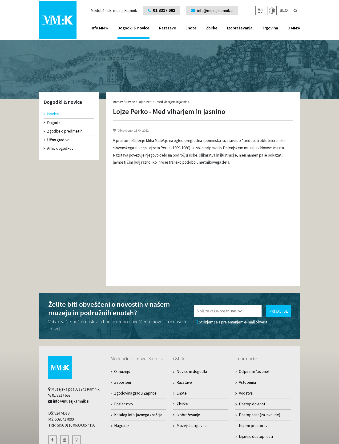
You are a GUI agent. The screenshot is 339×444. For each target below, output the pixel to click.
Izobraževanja (239, 28)
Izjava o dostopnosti (256, 436)
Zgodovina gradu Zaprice (135, 393)
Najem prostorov (253, 425)
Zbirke (212, 28)
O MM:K (293, 28)
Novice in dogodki (192, 371)
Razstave (167, 28)
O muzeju (122, 371)
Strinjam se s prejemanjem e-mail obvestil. (232, 322)
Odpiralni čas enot (254, 371)
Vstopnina (247, 382)
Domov (118, 102)
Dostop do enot (252, 404)
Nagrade (121, 425)
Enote (191, 28)
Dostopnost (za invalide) (259, 414)
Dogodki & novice (133, 32)
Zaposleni (122, 382)
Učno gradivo (56, 139)
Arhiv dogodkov (58, 148)
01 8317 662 (61, 395)
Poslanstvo (123, 404)
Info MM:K (99, 28)
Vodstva (246, 393)
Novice (51, 114)
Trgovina (270, 28)
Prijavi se (278, 311)
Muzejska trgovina (192, 425)
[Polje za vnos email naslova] (228, 311)
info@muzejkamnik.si (71, 401)
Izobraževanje (188, 414)
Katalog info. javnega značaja (138, 414)
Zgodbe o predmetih (63, 131)
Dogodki (52, 122)
